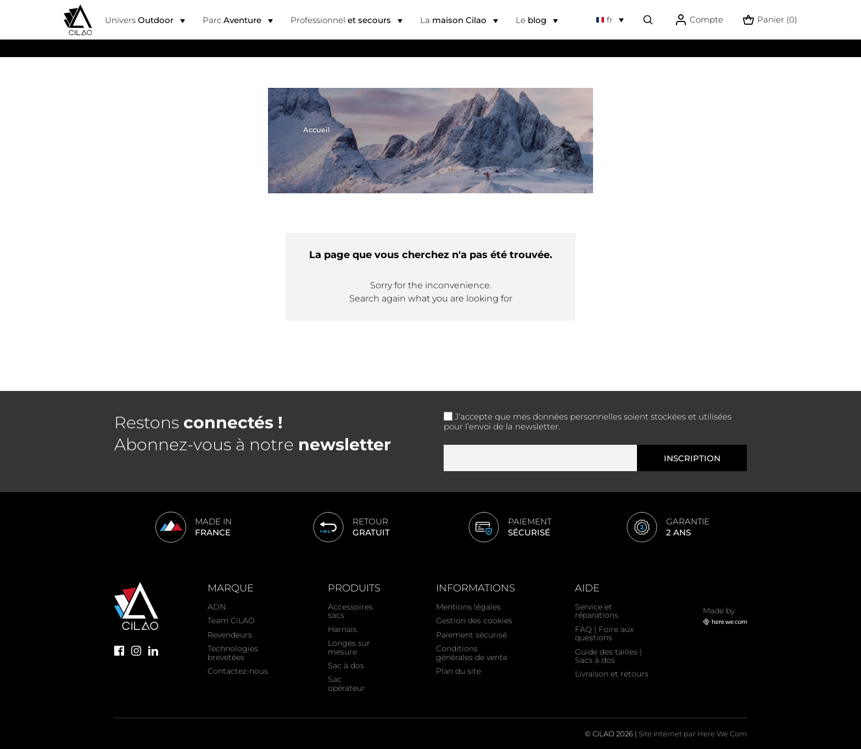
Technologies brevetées (233, 653)
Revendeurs (230, 635)
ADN (217, 607)
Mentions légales (468, 607)
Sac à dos (346, 665)
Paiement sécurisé (471, 635)
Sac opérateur (346, 683)
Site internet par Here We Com (693, 733)
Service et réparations (596, 611)
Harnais (342, 629)
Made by (725, 616)
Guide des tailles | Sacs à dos (608, 656)
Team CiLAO (231, 620)
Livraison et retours (611, 674)
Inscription (692, 458)
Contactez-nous (238, 671)
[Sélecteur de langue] (610, 19)
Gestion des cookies (474, 620)
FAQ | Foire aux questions (604, 633)
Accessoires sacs (350, 611)
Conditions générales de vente (471, 653)
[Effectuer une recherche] (647, 19)
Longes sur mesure (349, 647)
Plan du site (458, 671)
